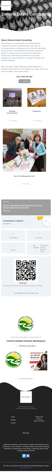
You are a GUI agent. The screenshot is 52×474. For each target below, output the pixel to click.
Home (13, 417)
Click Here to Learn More (26, 346)
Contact (13, 423)
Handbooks (37, 111)
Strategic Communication (12, 112)
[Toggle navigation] (49, 5)
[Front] (6, 5)
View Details (12, 120)
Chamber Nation (26, 468)
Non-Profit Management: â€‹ (24, 176)
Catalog (12, 420)
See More (24, 81)
